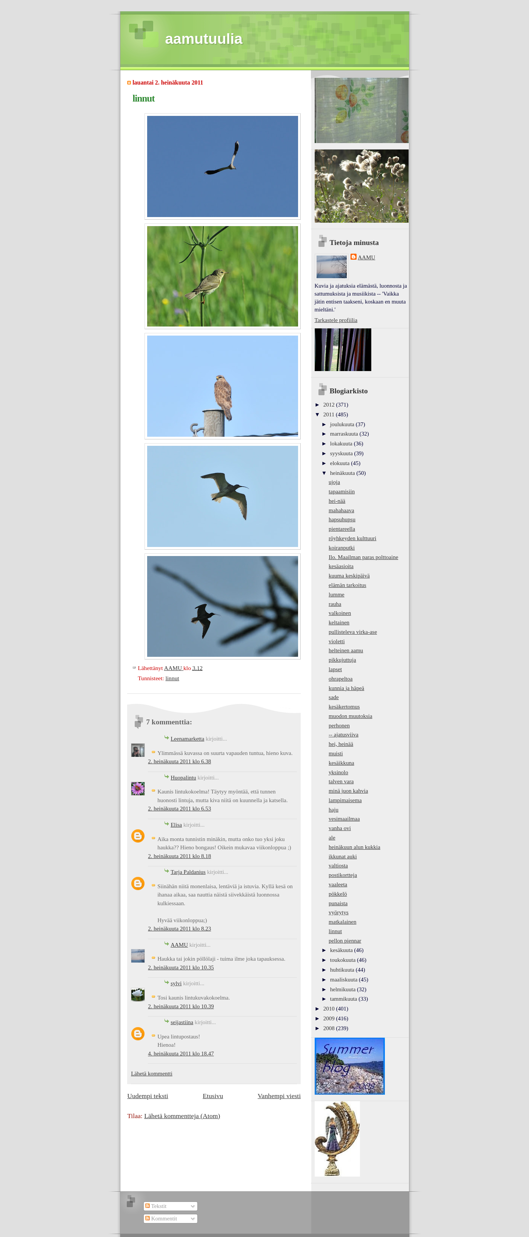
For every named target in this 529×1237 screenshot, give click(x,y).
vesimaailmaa (344, 819)
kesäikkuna (341, 763)
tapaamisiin (342, 491)
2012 (329, 405)
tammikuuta (344, 999)
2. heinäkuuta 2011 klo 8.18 (179, 856)
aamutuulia (204, 39)
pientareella (342, 529)
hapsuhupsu (342, 519)
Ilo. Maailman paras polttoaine (363, 557)
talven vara (341, 781)
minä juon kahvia (348, 791)
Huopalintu (183, 778)
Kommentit (161, 1218)
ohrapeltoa (340, 679)
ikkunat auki (343, 856)
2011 (329, 414)
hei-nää (337, 501)
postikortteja (343, 875)
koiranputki (342, 548)
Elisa (176, 825)
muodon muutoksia (350, 716)
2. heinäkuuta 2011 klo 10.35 (181, 967)
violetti (337, 641)
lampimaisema (345, 800)
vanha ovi (340, 828)
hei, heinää (341, 744)
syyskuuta (342, 453)
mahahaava (341, 510)
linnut (172, 678)
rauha (335, 604)
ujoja (334, 482)
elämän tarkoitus (347, 585)
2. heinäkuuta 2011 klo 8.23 (179, 929)
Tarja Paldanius (188, 872)
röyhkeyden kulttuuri (352, 538)
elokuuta (340, 463)
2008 (329, 1028)
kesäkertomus (344, 707)
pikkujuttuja (342, 660)
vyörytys (339, 912)
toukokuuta (343, 960)
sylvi (176, 983)
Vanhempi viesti (279, 1096)
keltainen (339, 622)
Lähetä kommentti (151, 1074)
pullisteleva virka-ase (353, 632)
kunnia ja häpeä (346, 688)
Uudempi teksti (147, 1096)
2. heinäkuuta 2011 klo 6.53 (179, 809)
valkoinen (340, 613)
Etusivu (213, 1096)
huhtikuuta (343, 970)
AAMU (179, 945)
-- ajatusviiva (343, 735)
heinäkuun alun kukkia (354, 847)
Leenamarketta (187, 739)
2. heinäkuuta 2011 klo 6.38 (179, 761)
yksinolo (338, 772)
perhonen (339, 725)
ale (332, 838)
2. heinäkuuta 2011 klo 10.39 (181, 1006)
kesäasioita (341, 566)
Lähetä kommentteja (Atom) (182, 1116)
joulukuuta (343, 424)
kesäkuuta (342, 950)
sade (334, 697)
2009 (329, 1018)
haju (333, 810)
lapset (335, 669)
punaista (338, 903)
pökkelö (338, 894)
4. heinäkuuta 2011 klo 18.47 (181, 1054)
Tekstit (155, 1206)
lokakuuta (342, 444)
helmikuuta (343, 989)
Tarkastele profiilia (336, 320)
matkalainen (342, 922)
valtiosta (338, 866)
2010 (329, 1009)
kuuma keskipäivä (349, 576)
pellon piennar (345, 941)
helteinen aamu (346, 650)
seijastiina (182, 1022)
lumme (336, 595)
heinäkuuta (343, 473)
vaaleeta (338, 884)
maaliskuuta (344, 980)
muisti (336, 753)
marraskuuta (345, 434)
